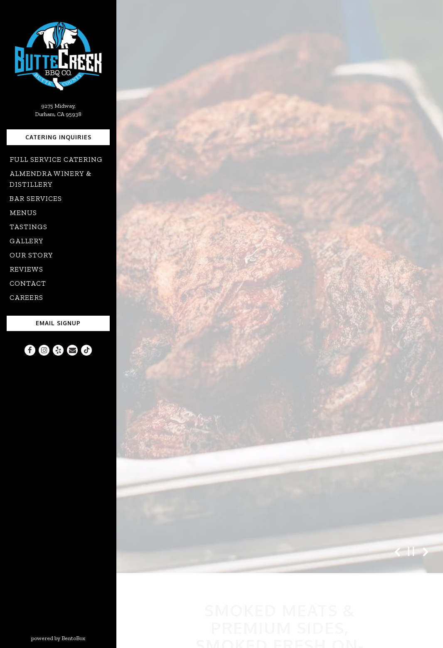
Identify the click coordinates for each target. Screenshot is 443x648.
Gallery (27, 241)
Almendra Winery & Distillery (51, 178)
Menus (23, 212)
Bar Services (36, 198)
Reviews (26, 269)
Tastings (28, 227)
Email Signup (58, 322)
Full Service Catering (56, 159)
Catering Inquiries (58, 137)
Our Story (31, 255)
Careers (26, 297)
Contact (28, 283)
